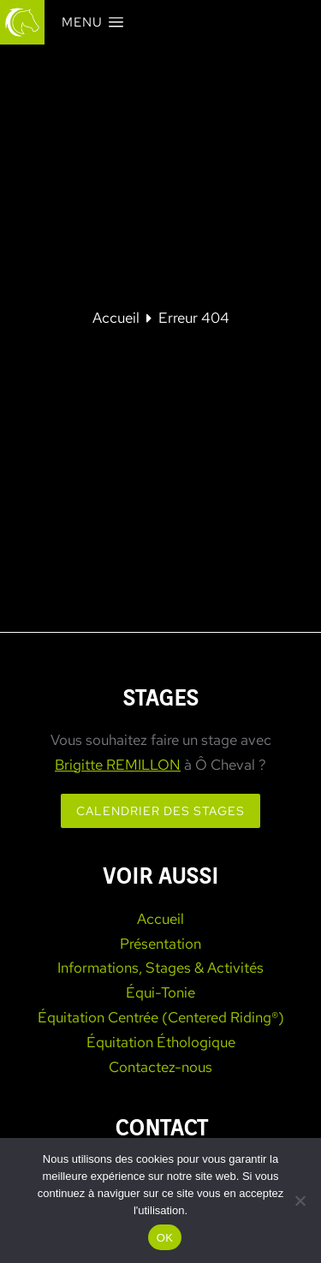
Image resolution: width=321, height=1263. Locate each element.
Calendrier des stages (160, 811)
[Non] (299, 1200)
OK (165, 1237)
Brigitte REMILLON (118, 764)
